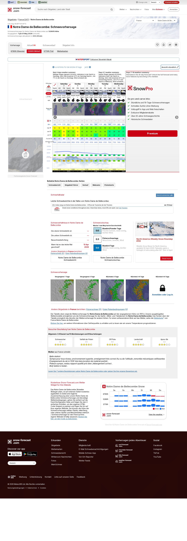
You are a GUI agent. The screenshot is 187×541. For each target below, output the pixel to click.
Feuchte (49, 138)
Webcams (96, 185)
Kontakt (48, 477)
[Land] (145, 20)
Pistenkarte (109, 185)
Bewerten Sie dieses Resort (60, 375)
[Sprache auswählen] (155, 2)
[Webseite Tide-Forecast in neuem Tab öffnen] (33, 2)
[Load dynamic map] (25, 154)
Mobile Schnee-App (87, 453)
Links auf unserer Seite (64, 477)
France (23, 20)
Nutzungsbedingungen (16, 488)
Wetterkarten (62, 51)
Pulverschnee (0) (57, 253)
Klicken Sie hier (57, 323)
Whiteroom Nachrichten (61, 457)
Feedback (81, 477)
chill (49, 135)
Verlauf (85, 185)
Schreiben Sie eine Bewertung (87, 375)
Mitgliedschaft (85, 445)
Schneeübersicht (58, 453)
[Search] (112, 9)
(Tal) (49, 51)
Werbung (23, 477)
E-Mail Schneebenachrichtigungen (93, 449)
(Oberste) (18, 51)
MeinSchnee (56, 464)
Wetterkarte (158, 318)
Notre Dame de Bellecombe (42, 20)
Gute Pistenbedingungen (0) (76, 253)
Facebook (157, 445)
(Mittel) (34, 51)
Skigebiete (12, 20)
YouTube (157, 457)
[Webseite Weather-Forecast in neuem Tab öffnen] (42, 2)
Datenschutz (32, 488)
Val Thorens (123, 208)
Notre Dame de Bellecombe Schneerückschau (112, 258)
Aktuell (31, 45)
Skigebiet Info (68, 45)
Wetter (123, 9)
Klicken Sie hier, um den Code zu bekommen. (69, 418)
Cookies (43, 488)
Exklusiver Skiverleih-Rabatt (93, 59)
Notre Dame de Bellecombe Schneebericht (70, 258)
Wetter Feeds (84, 460)
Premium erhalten (171, 2)
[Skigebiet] (166, 20)
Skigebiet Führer (71, 185)
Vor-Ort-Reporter (86, 457)
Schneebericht (54, 185)
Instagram (157, 449)
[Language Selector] (22, 463)
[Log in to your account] (173, 9)
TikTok (156, 453)
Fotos (147, 9)
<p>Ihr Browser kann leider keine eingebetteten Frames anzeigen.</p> (133, 402)
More (48, 109)
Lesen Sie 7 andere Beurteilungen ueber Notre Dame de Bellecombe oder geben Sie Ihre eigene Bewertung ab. (92, 371)
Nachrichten (135, 9)
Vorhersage (15, 45)
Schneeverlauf (49, 45)
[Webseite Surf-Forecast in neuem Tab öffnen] (12, 2)
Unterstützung (36, 477)
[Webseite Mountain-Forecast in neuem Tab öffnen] (22, 2)
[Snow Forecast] (19, 9)
